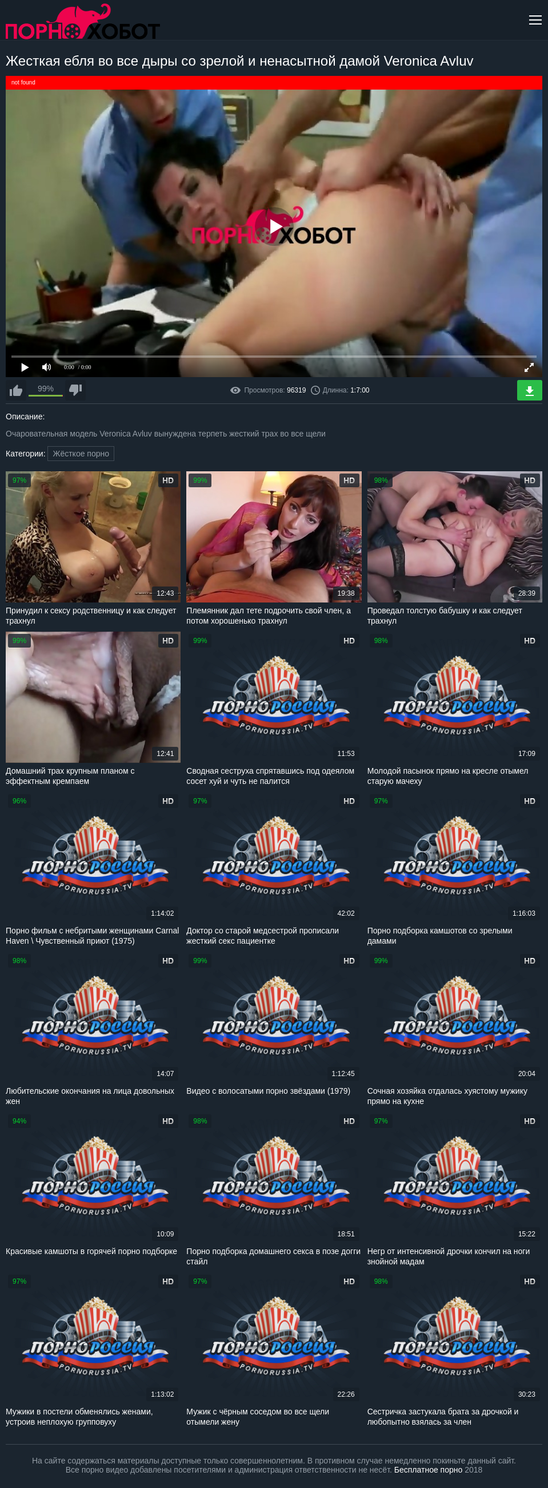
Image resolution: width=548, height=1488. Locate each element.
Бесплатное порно (428, 1469)
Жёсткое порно (81, 453)
